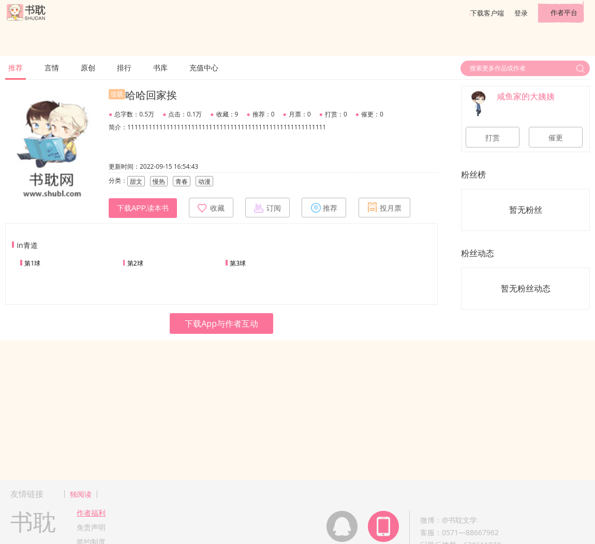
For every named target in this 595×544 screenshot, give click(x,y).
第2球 (135, 263)
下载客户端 (487, 13)
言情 (51, 67)
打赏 (492, 138)
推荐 (15, 67)
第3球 (238, 263)
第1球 (32, 263)
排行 (124, 67)
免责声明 (91, 527)
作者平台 (564, 12)
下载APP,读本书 (143, 208)
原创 (88, 67)
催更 (555, 138)
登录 (521, 13)
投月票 (384, 207)
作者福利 (91, 513)
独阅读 (81, 494)
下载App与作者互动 (221, 323)
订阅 (267, 207)
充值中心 (203, 67)
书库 (160, 67)
